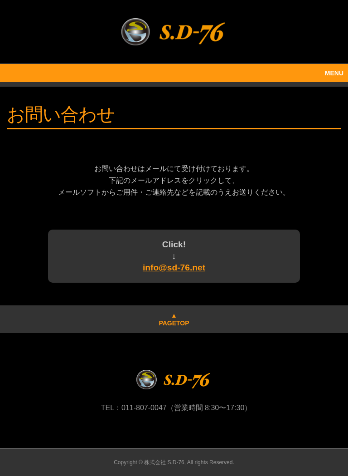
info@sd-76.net (174, 267)
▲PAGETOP (174, 319)
